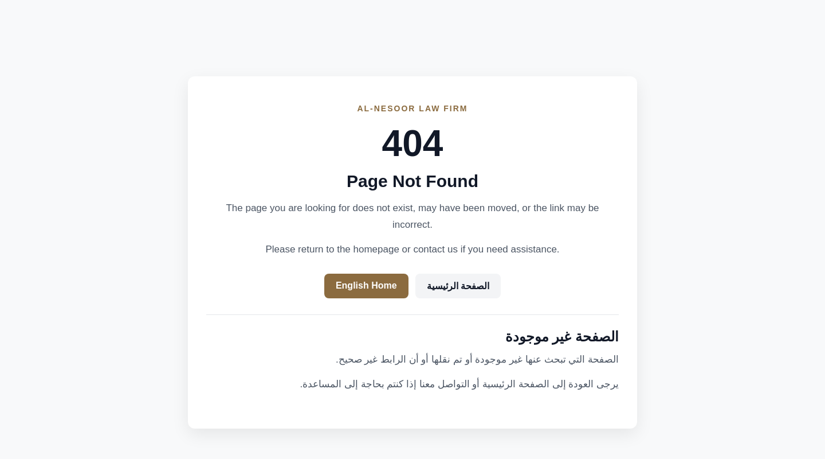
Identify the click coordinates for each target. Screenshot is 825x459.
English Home (366, 285)
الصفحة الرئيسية (458, 286)
